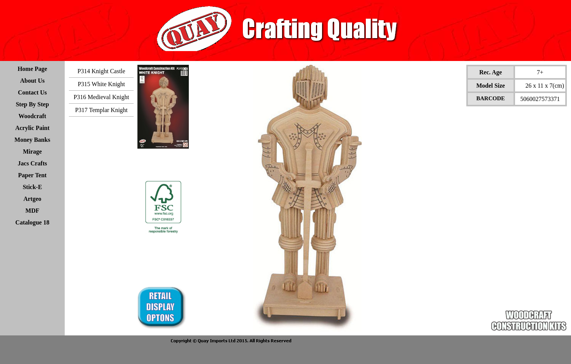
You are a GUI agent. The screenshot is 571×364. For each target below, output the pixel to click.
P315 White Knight (101, 84)
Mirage (32, 151)
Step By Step (32, 104)
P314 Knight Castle (101, 71)
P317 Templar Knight (101, 110)
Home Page (32, 69)
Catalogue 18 (32, 222)
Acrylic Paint (32, 128)
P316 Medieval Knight (101, 97)
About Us (32, 80)
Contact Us (32, 92)
